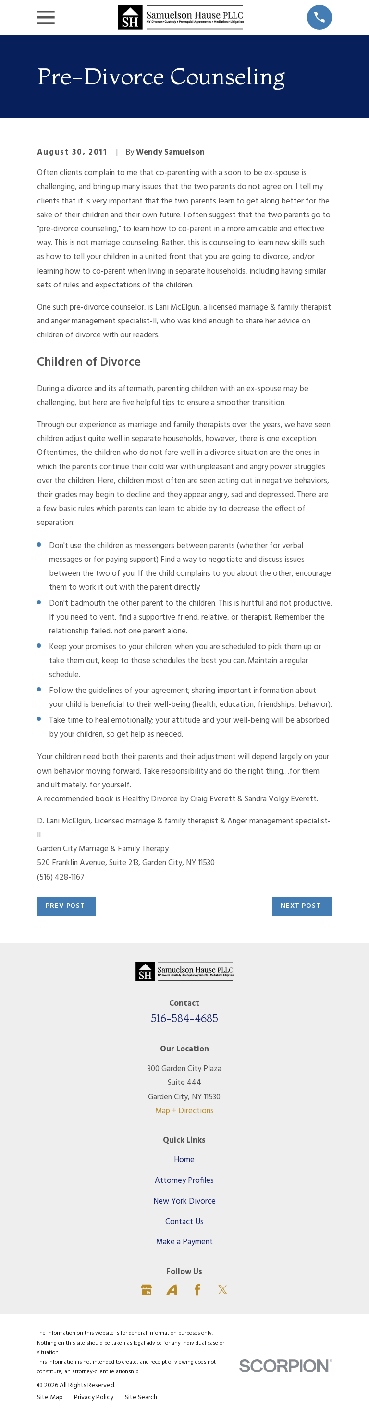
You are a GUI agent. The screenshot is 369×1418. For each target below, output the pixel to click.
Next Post (301, 906)
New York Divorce (184, 1201)
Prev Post (65, 906)
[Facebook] (197, 1289)
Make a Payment (184, 1242)
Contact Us (184, 1221)
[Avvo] (171, 1289)
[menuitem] (50, 1398)
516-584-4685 (184, 1018)
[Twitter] (222, 1289)
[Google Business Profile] (146, 1289)
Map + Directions (184, 1111)
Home (184, 1160)
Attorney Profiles (184, 1180)
